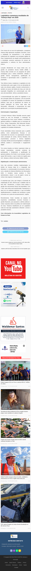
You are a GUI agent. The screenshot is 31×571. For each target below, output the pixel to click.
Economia (11, 436)
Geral (20, 565)
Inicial (6, 562)
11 (29, 528)
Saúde (25, 565)
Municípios (14, 565)
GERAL (10, 408)
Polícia (10, 521)
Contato (16, 567)
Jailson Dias (5, 20)
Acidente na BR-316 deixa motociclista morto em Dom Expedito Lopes (15, 248)
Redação (4, 528)
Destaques (5, 379)
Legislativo (6, 221)
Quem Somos (12, 562)
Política (11, 379)
